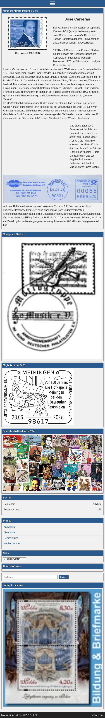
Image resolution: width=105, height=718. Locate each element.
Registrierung (11, 538)
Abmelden (9, 532)
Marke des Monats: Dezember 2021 (20, 10)
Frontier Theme (96, 715)
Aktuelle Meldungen (12, 566)
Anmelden (9, 527)
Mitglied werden (12, 543)
